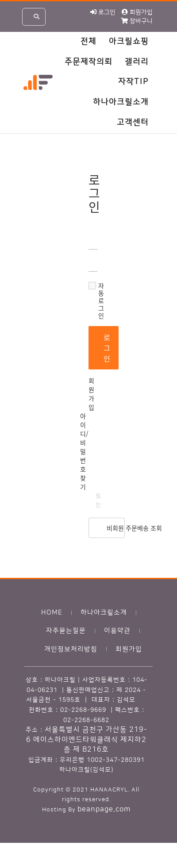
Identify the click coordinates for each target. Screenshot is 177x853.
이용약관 (117, 630)
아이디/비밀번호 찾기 (84, 451)
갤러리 (137, 62)
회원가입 (91, 393)
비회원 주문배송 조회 (116, 527)
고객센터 (133, 122)
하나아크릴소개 (121, 102)
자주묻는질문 (66, 630)
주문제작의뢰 (88, 62)
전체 (88, 41)
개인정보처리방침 (70, 649)
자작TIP (133, 81)
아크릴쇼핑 (129, 41)
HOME (51, 612)
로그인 (107, 348)
